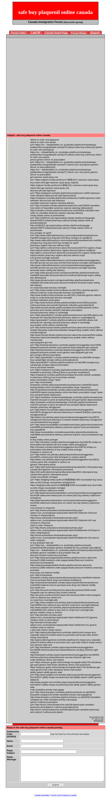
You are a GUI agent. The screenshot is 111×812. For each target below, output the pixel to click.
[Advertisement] (35, 62)
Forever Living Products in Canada (63, 800)
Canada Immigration (42, 800)
